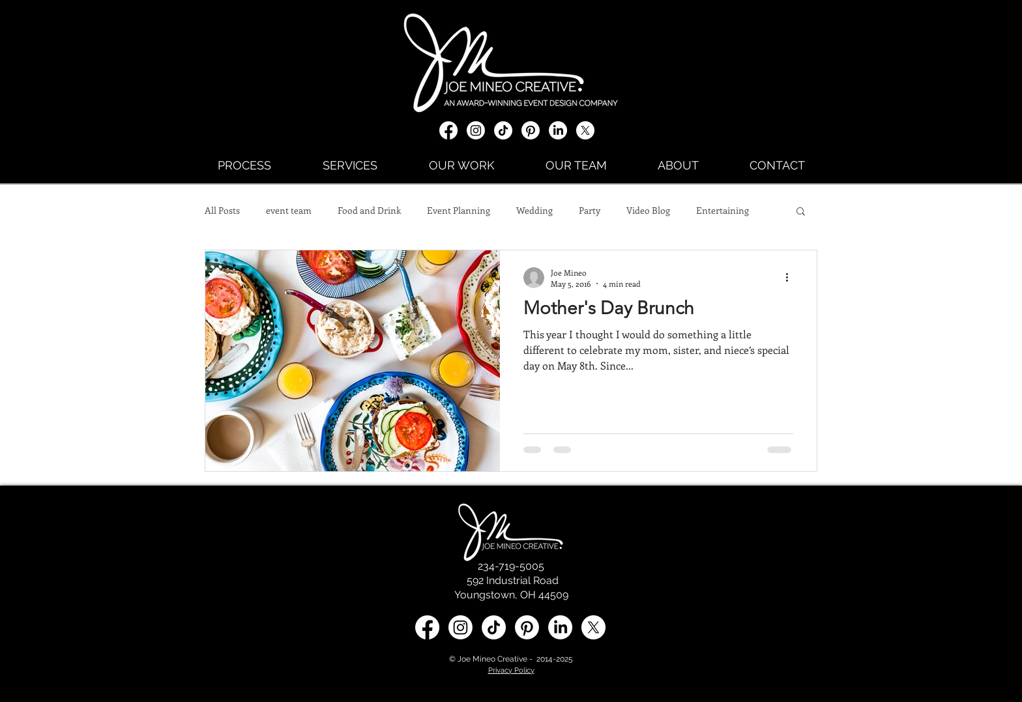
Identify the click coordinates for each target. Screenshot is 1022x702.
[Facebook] (448, 130)
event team (289, 210)
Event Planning (458, 210)
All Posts (222, 210)
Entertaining (722, 210)
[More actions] (791, 277)
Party (589, 210)
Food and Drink (369, 210)
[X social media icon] (585, 130)
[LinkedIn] (558, 130)
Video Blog (648, 210)
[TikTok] (503, 130)
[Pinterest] (530, 130)
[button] (801, 212)
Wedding (534, 210)
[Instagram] (476, 130)
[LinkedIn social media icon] (560, 627)
